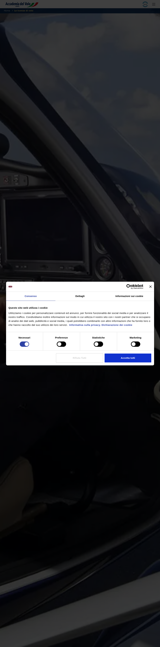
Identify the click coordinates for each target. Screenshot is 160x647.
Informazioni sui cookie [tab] (129, 296)
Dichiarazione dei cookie (117, 325)
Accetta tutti (128, 357)
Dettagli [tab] (80, 296)
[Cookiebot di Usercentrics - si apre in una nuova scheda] (128, 286)
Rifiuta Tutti (79, 357)
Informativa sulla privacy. (84, 325)
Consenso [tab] (31, 296)
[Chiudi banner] (150, 286)
